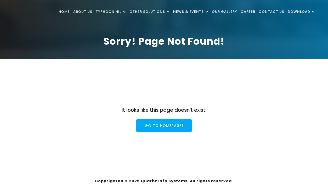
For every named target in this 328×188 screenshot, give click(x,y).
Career (248, 11)
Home (64, 11)
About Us (82, 11)
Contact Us (271, 11)
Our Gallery (224, 11)
